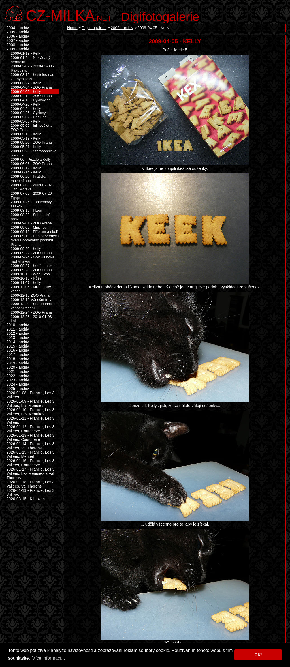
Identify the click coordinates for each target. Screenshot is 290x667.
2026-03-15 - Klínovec (26, 499)
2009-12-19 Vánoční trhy (31, 299)
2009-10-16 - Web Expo (30, 274)
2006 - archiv (18, 36)
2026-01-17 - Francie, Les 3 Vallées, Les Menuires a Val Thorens (30, 473)
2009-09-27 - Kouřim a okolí (33, 265)
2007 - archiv (18, 40)
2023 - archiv (18, 380)
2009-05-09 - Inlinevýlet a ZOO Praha (31, 127)
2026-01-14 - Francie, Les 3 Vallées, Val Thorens (30, 446)
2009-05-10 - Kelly (26, 134)
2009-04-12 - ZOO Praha (31, 96)
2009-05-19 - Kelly (26, 138)
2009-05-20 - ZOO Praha (31, 142)
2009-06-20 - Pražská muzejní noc (28, 178)
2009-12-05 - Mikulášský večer (31, 289)
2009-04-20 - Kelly (26, 104)
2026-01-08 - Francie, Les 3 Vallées (30, 395)
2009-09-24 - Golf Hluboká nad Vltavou (32, 259)
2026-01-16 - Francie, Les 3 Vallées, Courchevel (30, 463)
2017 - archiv (18, 355)
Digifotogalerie (160, 16)
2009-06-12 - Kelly (26, 168)
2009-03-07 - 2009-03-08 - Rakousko (32, 68)
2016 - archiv (18, 350)
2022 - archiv (18, 376)
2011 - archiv (18, 329)
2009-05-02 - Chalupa (29, 117)
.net (69, 14)
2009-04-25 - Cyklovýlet (30, 113)
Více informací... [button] (48, 658)
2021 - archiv (18, 372)
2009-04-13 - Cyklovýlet (30, 100)
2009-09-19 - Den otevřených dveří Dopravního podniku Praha (35, 240)
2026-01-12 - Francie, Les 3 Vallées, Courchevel (30, 429)
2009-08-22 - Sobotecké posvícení (30, 217)
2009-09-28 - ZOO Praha (31, 270)
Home (72, 28)
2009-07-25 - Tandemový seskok (31, 204)
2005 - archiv (18, 32)
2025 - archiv (18, 389)
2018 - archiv (18, 359)
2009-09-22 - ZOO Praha (31, 253)
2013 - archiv (18, 338)
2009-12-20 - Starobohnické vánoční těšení (33, 306)
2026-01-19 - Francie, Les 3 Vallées (30, 492)
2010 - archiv (18, 325)
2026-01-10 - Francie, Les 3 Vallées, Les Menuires (30, 412)
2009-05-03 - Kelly (26, 121)
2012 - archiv (18, 333)
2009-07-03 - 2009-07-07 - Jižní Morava (32, 187)
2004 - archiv (18, 28)
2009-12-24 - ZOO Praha (31, 312)
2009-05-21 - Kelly (26, 147)
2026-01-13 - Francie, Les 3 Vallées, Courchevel (30, 437)
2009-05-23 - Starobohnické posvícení (33, 153)
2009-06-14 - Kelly (26, 172)
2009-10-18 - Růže (26, 278)
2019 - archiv (18, 363)
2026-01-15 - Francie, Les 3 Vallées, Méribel (30, 454)
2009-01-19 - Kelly (26, 53)
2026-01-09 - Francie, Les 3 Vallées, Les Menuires (30, 403)
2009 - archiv (122, 28)
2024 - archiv (18, 384)
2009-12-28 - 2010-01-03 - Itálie (32, 318)
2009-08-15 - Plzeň (26, 210)
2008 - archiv (18, 45)
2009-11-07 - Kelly (26, 282)
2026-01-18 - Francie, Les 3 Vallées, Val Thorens (30, 484)
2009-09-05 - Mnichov (29, 227)
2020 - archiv (18, 367)
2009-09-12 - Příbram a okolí (34, 232)
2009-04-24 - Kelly (26, 108)
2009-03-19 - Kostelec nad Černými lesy (32, 76)
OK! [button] (258, 655)
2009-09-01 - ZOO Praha (31, 223)
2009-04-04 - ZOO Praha (31, 87)
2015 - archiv (18, 346)
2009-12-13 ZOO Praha (30, 295)
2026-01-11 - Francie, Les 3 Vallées (30, 420)
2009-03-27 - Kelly (26, 83)
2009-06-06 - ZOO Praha (31, 164)
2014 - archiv (18, 342)
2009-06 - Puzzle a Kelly (31, 159)
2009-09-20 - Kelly (26, 248)
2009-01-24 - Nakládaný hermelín (30, 59)
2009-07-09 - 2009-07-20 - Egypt (32, 195)
